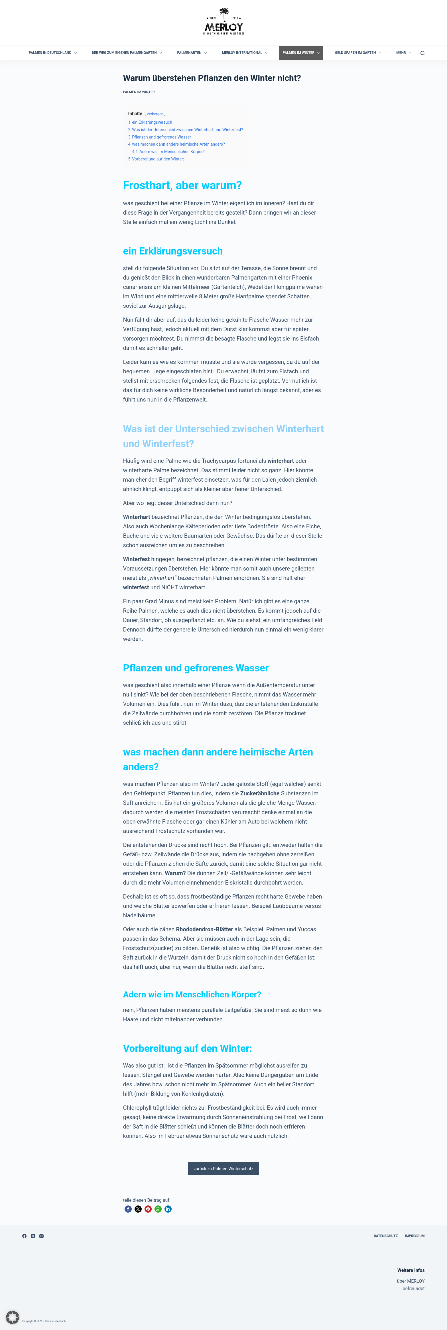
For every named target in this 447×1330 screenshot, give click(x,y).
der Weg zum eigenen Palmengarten (128, 53)
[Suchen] (422, 53)
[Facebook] (24, 1236)
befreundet (413, 1288)
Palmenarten (193, 53)
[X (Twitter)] (33, 1236)
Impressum (414, 1236)
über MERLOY (411, 1281)
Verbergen (155, 114)
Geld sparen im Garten (359, 53)
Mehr (404, 53)
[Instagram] (41, 1236)
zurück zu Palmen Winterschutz (223, 1168)
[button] (128, 1209)
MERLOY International (246, 53)
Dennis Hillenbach (55, 1321)
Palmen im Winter (302, 53)
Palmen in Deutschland (54, 53)
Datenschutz (386, 1236)
